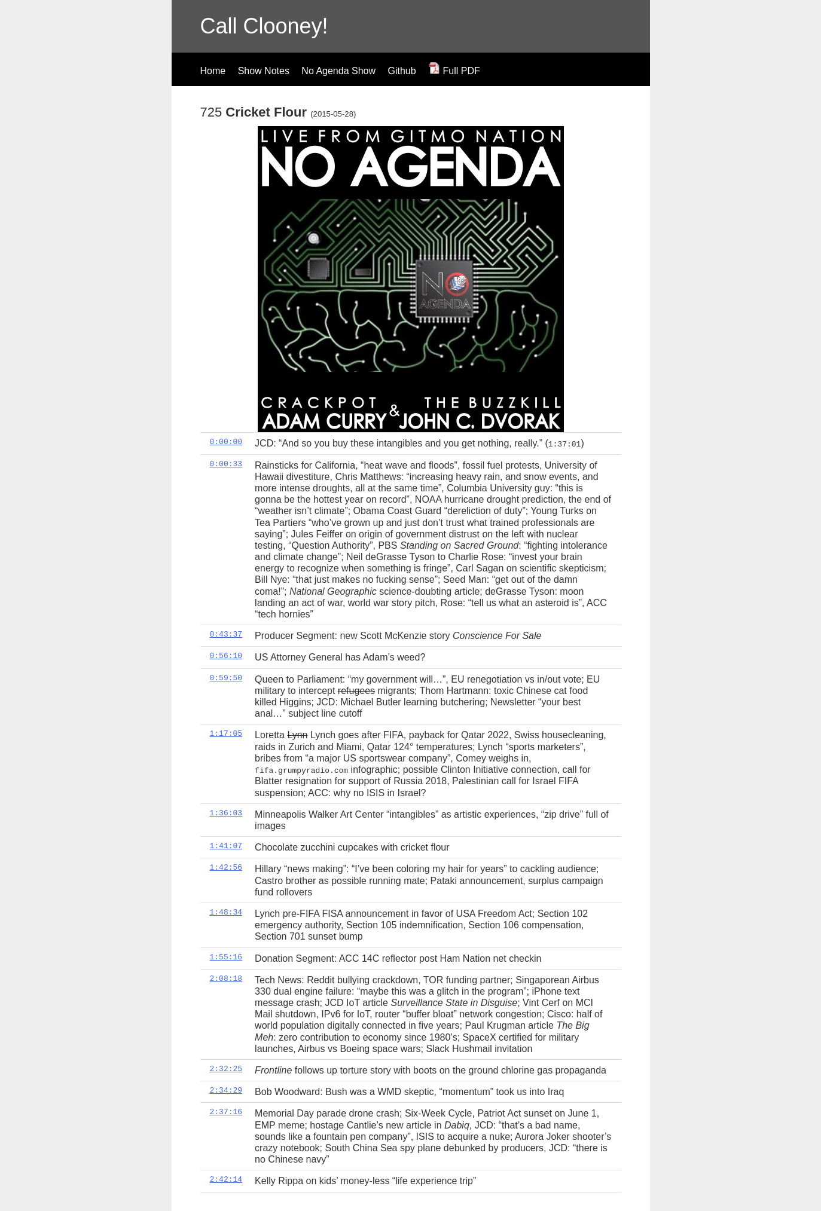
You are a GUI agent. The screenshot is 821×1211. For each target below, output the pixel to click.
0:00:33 (226, 463)
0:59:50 (226, 677)
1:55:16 (226, 956)
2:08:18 (226, 978)
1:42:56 (226, 867)
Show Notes (263, 71)
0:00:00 (226, 441)
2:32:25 (226, 1068)
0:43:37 (226, 634)
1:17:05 (226, 733)
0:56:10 (226, 655)
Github (401, 71)
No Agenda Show (338, 71)
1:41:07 (226, 845)
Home (213, 71)
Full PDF (454, 71)
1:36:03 (226, 812)
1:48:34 (226, 911)
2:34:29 (226, 1089)
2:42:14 (226, 1179)
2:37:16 (226, 1111)
